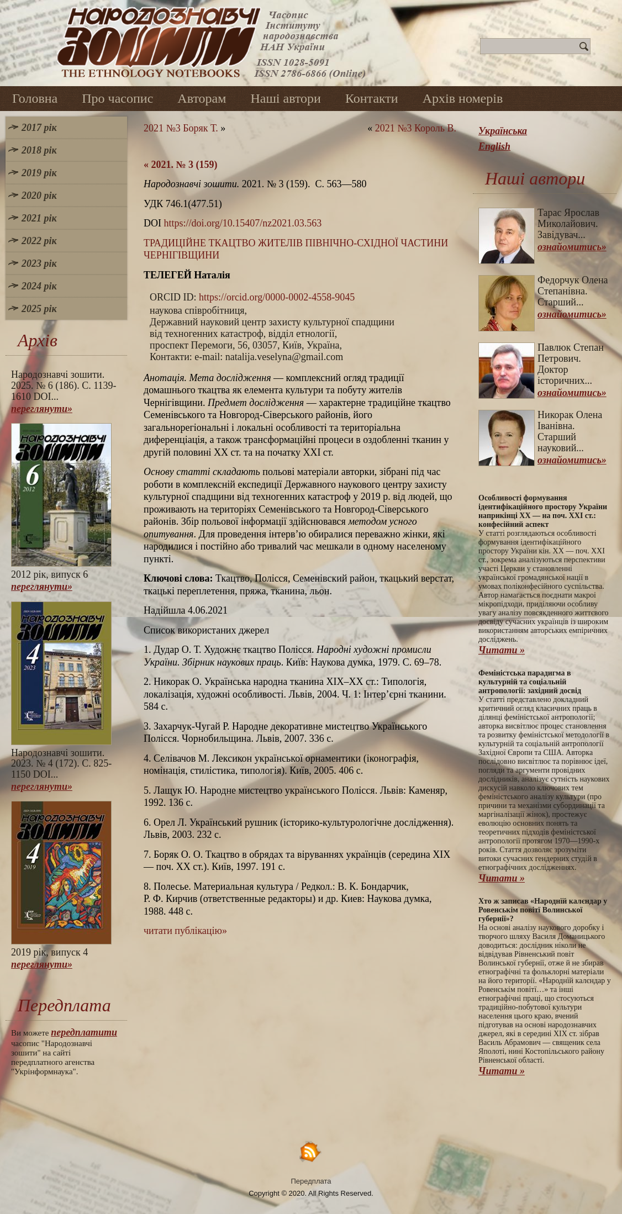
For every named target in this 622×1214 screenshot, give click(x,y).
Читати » (501, 650)
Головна (34, 98)
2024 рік (39, 286)
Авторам (201, 98)
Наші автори (285, 98)
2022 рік (39, 240)
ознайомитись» (572, 246)
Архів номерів (463, 98)
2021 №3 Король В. (415, 128)
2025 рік (39, 308)
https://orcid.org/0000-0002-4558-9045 (277, 297)
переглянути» (41, 408)
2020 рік (39, 195)
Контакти (371, 98)
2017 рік (39, 127)
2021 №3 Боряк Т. (181, 128)
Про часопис (117, 98)
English (494, 146)
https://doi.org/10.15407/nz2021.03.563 (243, 223)
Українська (502, 130)
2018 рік (39, 150)
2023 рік (39, 263)
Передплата (311, 1181)
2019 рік (39, 172)
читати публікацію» (185, 930)
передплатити (84, 1032)
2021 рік (39, 218)
